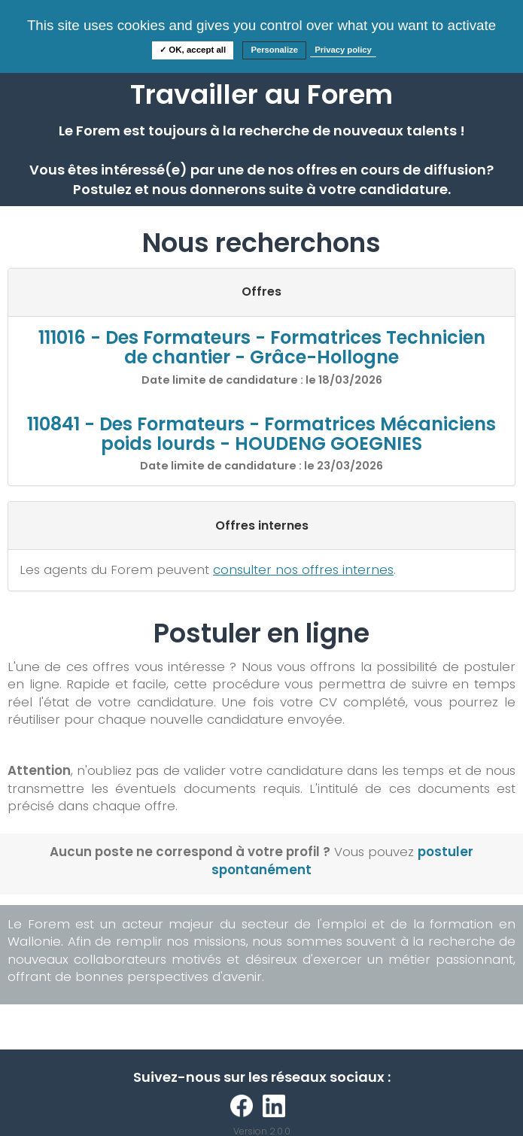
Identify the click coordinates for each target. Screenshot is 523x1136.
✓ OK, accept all (193, 49)
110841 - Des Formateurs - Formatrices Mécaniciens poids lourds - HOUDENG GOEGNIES (261, 434)
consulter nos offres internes (303, 569)
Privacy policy (343, 49)
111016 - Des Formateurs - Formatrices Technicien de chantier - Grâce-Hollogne (261, 347)
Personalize (274, 49)
